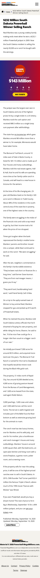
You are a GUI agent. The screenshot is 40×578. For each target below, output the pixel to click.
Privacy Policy (24, 566)
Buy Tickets (20, 94)
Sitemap (23, 570)
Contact (14, 566)
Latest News (11, 525)
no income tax (20, 134)
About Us (5, 566)
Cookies (35, 566)
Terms (15, 570)
